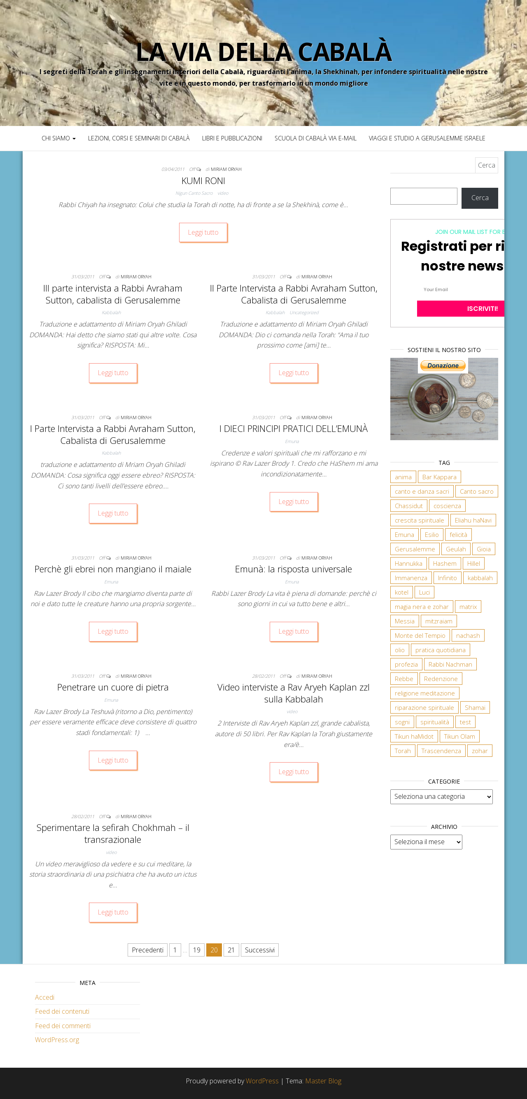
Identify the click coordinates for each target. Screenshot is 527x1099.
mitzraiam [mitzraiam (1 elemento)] (438, 621)
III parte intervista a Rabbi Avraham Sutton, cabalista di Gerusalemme (112, 294)
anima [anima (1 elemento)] (403, 477)
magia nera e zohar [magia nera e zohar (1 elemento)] (422, 606)
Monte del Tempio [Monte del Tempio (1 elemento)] (420, 635)
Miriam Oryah (226, 169)
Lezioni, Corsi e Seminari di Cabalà (139, 138)
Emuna (292, 441)
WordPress (262, 1080)
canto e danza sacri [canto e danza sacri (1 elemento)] (422, 491)
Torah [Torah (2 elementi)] (403, 751)
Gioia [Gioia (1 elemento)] (484, 549)
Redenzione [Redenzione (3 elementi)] (441, 678)
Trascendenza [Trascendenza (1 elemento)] (441, 751)
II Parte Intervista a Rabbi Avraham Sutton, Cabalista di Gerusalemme (294, 294)
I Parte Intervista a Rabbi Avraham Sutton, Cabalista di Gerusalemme (113, 434)
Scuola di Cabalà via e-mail (316, 138)
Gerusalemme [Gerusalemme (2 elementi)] (415, 549)
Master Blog (323, 1080)
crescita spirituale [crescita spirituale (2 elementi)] (419, 520)
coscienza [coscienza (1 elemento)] (447, 506)
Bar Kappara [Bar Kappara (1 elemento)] (439, 477)
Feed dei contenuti (62, 1011)
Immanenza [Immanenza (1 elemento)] (411, 578)
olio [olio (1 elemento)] (400, 650)
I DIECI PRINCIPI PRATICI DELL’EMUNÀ (293, 428)
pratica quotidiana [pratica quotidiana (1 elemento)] (440, 650)
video (222, 193)
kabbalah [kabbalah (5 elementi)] (480, 578)
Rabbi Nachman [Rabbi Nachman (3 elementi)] (450, 664)
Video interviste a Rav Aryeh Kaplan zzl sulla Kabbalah (293, 693)
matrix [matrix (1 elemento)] (468, 606)
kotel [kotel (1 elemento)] (401, 592)
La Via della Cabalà (263, 51)
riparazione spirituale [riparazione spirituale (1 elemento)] (424, 707)
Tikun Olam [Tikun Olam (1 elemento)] (459, 736)
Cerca (480, 197)
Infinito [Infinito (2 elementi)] (447, 578)
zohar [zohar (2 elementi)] (480, 751)
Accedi (44, 997)
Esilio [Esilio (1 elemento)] (432, 534)
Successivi (260, 949)
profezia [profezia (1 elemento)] (406, 664)
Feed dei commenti (63, 1025)
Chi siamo (59, 138)
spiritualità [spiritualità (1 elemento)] (434, 722)
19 (197, 949)
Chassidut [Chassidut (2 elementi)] (409, 506)
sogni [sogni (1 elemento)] (402, 722)
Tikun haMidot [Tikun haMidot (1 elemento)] (414, 736)
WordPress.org (57, 1039)
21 (231, 949)
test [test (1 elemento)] (465, 722)
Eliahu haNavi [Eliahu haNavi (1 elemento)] (473, 520)
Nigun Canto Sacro (193, 193)
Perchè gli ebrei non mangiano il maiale (113, 568)
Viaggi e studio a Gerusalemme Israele (427, 138)
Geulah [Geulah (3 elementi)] (456, 549)
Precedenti (147, 949)
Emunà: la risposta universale (293, 568)
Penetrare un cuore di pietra (113, 687)
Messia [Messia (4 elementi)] (405, 621)
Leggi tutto (203, 232)
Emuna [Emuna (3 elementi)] (404, 534)
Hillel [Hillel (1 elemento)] (473, 563)
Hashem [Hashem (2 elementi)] (445, 563)
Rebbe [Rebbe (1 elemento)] (404, 678)
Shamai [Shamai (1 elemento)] (475, 707)
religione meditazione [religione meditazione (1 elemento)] (425, 693)
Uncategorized (304, 312)
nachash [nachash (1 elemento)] (468, 635)
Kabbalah (111, 312)
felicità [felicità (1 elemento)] (458, 534)
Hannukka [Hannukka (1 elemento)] (408, 563)
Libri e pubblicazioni (232, 138)
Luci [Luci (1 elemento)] (424, 592)
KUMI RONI (203, 180)
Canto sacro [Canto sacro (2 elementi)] (477, 491)
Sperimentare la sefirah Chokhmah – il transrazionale (113, 833)
